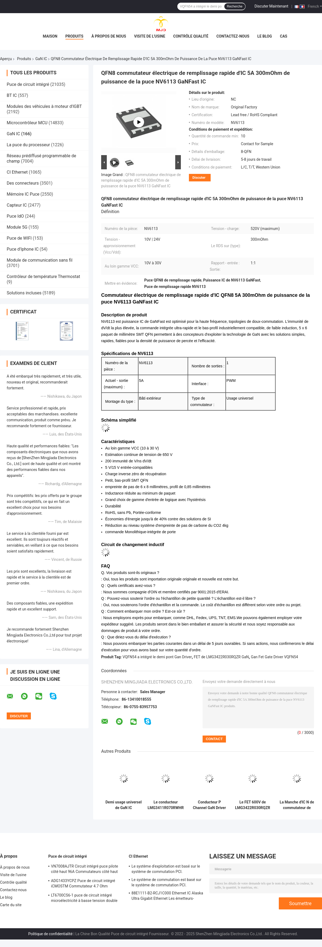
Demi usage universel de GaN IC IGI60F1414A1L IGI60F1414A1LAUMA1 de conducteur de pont (123, 805)
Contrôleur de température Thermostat (43, 276)
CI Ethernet (17, 172)
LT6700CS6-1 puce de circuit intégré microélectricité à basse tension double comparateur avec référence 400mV (84, 898)
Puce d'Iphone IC (23, 249)
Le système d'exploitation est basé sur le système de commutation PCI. (165, 869)
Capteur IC (17, 205)
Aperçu (6, 59)
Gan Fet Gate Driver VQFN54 (274, 657)
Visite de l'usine (149, 36)
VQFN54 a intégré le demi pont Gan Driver (157, 657)
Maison (50, 36)
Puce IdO (15, 216)
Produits (74, 36)
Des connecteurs (23, 183)
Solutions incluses (24, 292)
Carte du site (10, 905)
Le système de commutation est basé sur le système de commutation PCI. (166, 882)
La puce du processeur (28, 144)
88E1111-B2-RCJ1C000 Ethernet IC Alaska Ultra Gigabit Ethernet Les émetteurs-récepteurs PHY (167, 896)
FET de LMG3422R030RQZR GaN (221, 657)
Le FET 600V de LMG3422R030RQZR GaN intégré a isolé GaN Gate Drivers (252, 805)
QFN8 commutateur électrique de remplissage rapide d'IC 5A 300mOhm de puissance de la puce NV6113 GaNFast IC (141, 180)
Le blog (264, 36)
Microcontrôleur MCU (27, 122)
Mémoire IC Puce (23, 194)
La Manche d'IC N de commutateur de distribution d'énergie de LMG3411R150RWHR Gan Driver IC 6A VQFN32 (297, 805)
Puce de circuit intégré (28, 84)
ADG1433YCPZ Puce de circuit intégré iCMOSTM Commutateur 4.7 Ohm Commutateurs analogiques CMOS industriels (83, 884)
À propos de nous (109, 36)
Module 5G (17, 227)
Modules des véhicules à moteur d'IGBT (44, 106)
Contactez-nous (232, 36)
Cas (283, 36)
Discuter (199, 177)
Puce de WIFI (19, 238)
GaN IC (41, 59)
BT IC (12, 95)
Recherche (235, 6)
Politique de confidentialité (50, 934)
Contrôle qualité (190, 36)
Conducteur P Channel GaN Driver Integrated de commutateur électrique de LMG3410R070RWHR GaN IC (209, 805)
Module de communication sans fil (39, 260)
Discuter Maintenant (271, 6)
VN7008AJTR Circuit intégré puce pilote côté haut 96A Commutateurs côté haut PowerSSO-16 (84, 869)
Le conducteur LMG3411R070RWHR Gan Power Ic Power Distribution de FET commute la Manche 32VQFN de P (166, 805)
